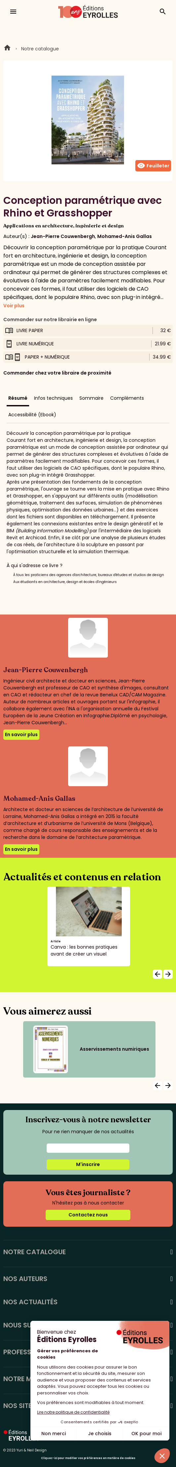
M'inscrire (88, 1164)
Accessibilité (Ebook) (32, 414)
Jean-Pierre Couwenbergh (63, 236)
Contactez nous (88, 1214)
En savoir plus (21, 734)
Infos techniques (53, 398)
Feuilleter (153, 166)
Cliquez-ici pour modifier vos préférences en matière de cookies (88, 1458)
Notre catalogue (40, 48)
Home (7, 49)
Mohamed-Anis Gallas (124, 236)
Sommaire (91, 398)
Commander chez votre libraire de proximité (57, 373)
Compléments (127, 398)
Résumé (17, 398)
